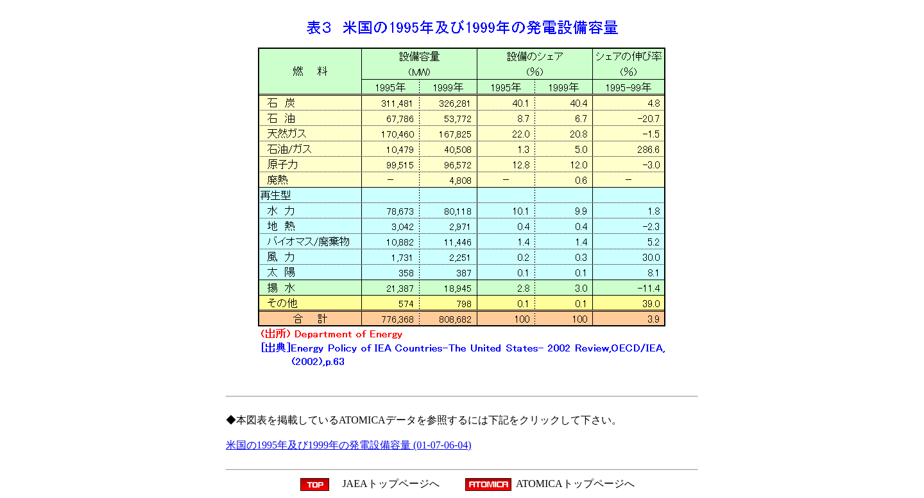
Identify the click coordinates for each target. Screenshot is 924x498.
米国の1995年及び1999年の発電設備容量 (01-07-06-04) (349, 445)
